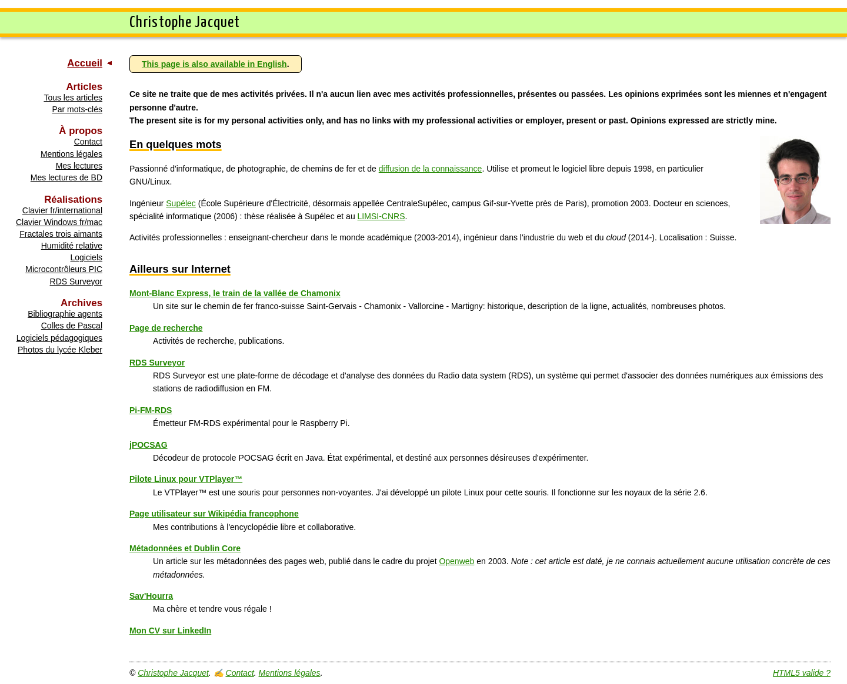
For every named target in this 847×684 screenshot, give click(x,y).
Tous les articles (73, 97)
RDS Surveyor (76, 281)
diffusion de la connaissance (430, 168)
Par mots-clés (77, 109)
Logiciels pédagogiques (59, 338)
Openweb (456, 561)
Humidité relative (71, 245)
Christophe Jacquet (173, 673)
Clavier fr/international (62, 210)
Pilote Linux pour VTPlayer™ (185, 479)
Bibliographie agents (65, 313)
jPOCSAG (148, 445)
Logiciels (86, 257)
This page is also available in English (214, 64)
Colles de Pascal (71, 325)
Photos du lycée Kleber (60, 349)
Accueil (84, 63)
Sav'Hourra (151, 596)
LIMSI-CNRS (381, 216)
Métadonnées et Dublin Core (185, 548)
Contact (88, 141)
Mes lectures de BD (66, 177)
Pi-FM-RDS (150, 410)
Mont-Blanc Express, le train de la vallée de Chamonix (235, 293)
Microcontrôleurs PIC (63, 269)
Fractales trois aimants (60, 234)
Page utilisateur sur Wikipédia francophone (214, 513)
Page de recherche (166, 328)
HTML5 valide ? (802, 673)
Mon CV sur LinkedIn (170, 630)
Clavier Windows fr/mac (59, 222)
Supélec (181, 203)
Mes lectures (79, 165)
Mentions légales (71, 154)
